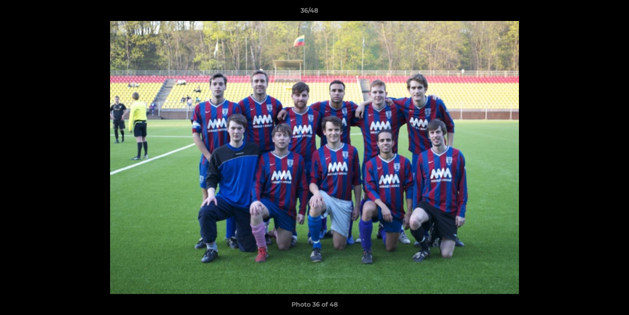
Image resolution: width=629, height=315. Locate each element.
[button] (592, 13)
